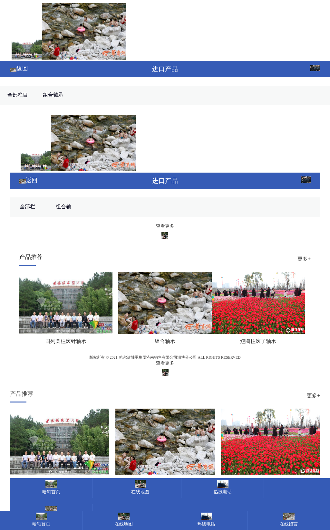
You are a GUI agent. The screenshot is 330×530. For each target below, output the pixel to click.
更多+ (304, 258)
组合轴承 (53, 95)
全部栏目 (17, 95)
